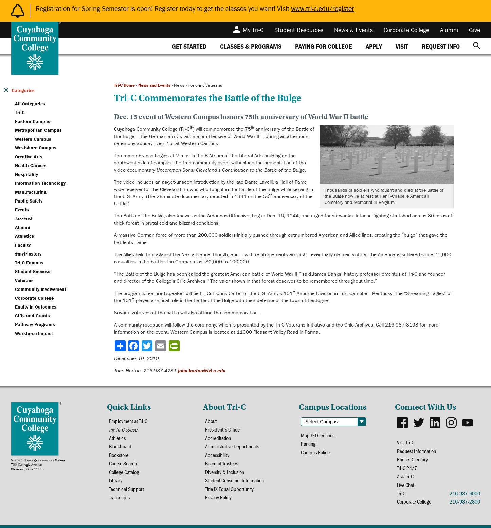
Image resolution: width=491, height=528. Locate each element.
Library (115, 480)
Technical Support (126, 488)
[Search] (477, 46)
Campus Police (315, 452)
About (211, 420)
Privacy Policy (218, 497)
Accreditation (218, 437)
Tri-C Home (124, 85)
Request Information (416, 450)
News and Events (154, 85)
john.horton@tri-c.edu (201, 370)
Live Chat (405, 484)
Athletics (117, 437)
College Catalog (124, 471)
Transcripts (119, 497)
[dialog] (470, 507)
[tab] (189, 46)
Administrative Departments (232, 446)
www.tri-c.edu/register (322, 8)
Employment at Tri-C (128, 420)
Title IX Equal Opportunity (229, 488)
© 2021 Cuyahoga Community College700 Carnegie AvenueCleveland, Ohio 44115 (38, 464)
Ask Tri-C (405, 476)
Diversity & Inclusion (224, 471)
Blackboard (120, 446)
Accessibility (217, 454)
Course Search (123, 463)
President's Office (222, 429)
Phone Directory (412, 459)
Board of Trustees (221, 463)
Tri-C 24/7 (407, 467)
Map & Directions (317, 435)
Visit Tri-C (405, 442)
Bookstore (118, 454)
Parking (308, 443)
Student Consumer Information (234, 480)
